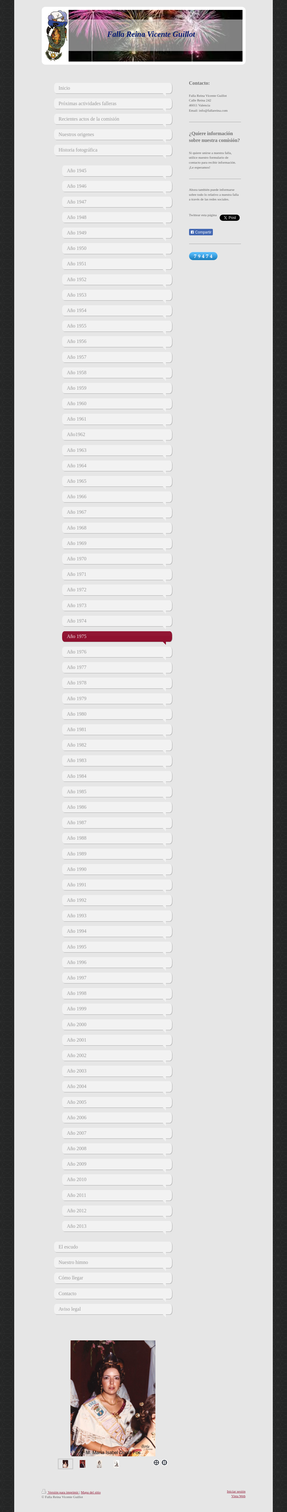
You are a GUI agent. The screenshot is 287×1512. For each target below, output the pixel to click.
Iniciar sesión (236, 1491)
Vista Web (238, 1496)
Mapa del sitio (91, 1492)
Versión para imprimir (60, 1492)
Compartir (201, 232)
